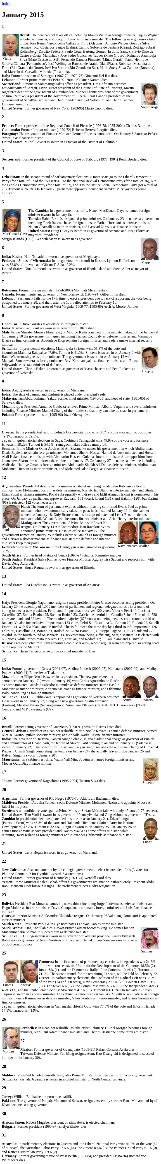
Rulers (6, 4)
